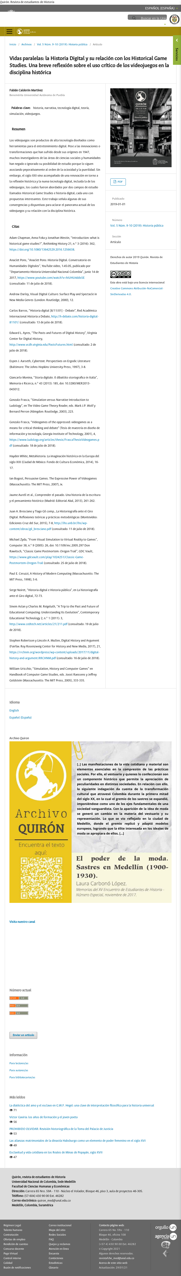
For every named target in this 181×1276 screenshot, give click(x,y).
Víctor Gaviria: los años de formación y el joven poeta (43, 1117)
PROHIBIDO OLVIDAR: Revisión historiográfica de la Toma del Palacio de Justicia (61, 1129)
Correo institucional (60, 1225)
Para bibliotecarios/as (22, 1077)
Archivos (26, 44)
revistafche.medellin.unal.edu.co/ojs (85, 16)
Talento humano (13, 1230)
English (14, 710)
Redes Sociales (57, 1234)
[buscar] (158, 18)
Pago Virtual (11, 1253)
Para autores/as (18, 1070)
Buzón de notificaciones (17, 1267)
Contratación (11, 1234)
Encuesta (54, 1253)
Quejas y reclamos (59, 1244)
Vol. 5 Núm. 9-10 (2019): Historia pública (62, 44)
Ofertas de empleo (14, 1239)
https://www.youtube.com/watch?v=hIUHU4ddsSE (51, 278)
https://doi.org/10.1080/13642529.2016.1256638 (41, 249)
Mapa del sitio (57, 1230)
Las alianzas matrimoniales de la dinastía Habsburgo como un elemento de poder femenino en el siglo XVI (77, 1141)
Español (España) (20, 717)
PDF (120, 181)
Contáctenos (56, 1258)
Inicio (12, 44)
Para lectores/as (18, 1063)
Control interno (12, 1258)
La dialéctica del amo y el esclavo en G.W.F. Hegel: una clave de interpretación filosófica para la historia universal (81, 1105)
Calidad (8, 1263)
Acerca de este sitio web (113, 1263)
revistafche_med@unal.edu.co (116, 1258)
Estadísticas (55, 1263)
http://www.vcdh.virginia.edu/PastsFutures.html (41, 345)
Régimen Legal (12, 1225)
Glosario (53, 1267)
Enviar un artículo (23, 1035)
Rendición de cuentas (16, 1244)
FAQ (51, 1239)
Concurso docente (14, 1249)
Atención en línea (59, 1249)
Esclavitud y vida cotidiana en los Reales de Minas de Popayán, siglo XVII (56, 1152)
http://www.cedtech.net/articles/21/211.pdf (38, 624)
